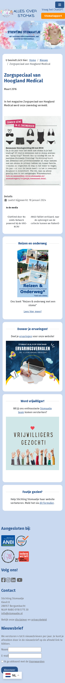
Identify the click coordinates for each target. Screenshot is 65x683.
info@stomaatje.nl (12, 613)
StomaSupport (53, 15)
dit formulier (46, 503)
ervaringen (25, 336)
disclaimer (21, 619)
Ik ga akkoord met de (22, 661)
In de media (12, 207)
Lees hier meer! (33, 311)
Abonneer (9, 669)
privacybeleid (39, 619)
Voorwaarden (36, 661)
